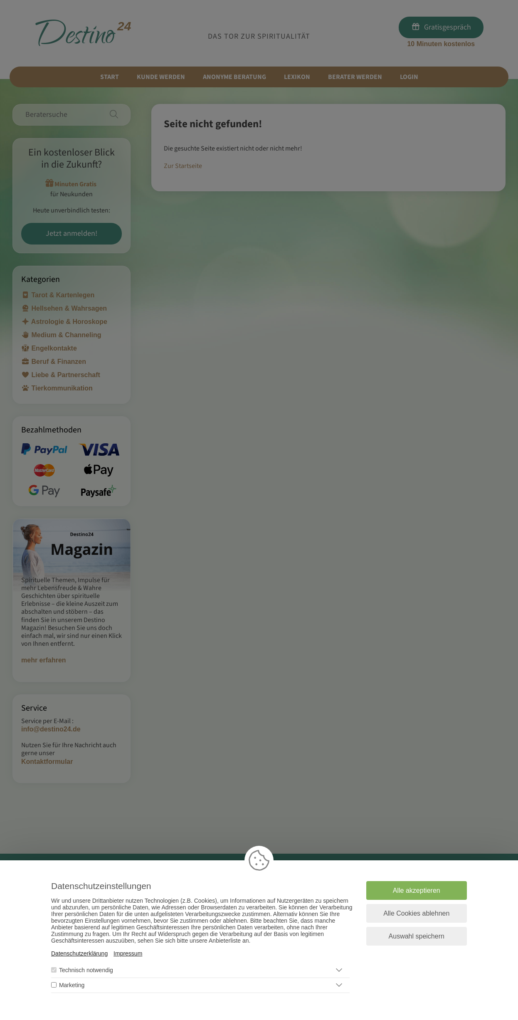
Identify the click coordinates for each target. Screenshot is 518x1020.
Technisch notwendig (86, 970)
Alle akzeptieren (416, 890)
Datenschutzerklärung (79, 953)
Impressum (127, 953)
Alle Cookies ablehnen (416, 913)
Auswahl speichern (416, 936)
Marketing (71, 985)
